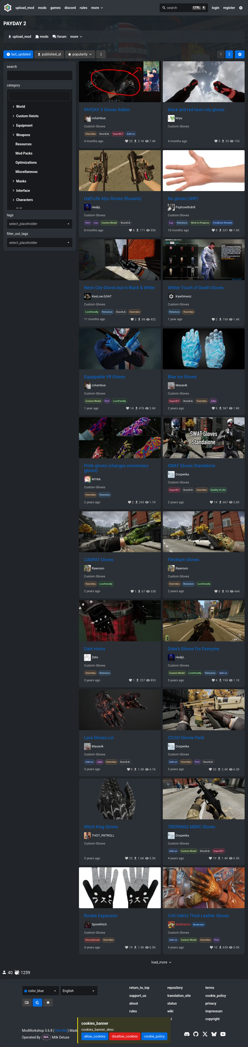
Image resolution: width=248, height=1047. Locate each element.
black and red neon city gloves (196, 109)
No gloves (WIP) (183, 198)
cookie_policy (215, 996)
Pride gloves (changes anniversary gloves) (116, 468)
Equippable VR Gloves (104, 376)
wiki (170, 1011)
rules (83, 8)
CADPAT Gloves (99, 559)
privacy (210, 1003)
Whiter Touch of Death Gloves (196, 287)
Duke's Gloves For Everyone (193, 648)
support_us (137, 996)
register (229, 8)
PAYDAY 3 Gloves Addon (107, 109)
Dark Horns (94, 648)
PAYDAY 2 (14, 23)
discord (70, 8)
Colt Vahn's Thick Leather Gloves (198, 915)
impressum (214, 1011)
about (133, 1003)
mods (42, 8)
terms (209, 988)
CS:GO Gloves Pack (186, 737)
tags (10, 215)
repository (175, 988)
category (13, 85)
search (12, 67)
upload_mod (25, 8)
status (172, 1003)
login (215, 8)
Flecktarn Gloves (183, 559)
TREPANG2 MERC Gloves (191, 826)
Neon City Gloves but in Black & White (119, 287)
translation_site (179, 996)
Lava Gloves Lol (99, 737)
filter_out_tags (17, 234)
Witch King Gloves (101, 826)
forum (59, 37)
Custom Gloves (94, 126)
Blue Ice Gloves (182, 376)
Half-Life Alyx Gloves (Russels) (113, 198)
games (55, 8)
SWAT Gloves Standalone (191, 465)
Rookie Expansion (100, 915)
